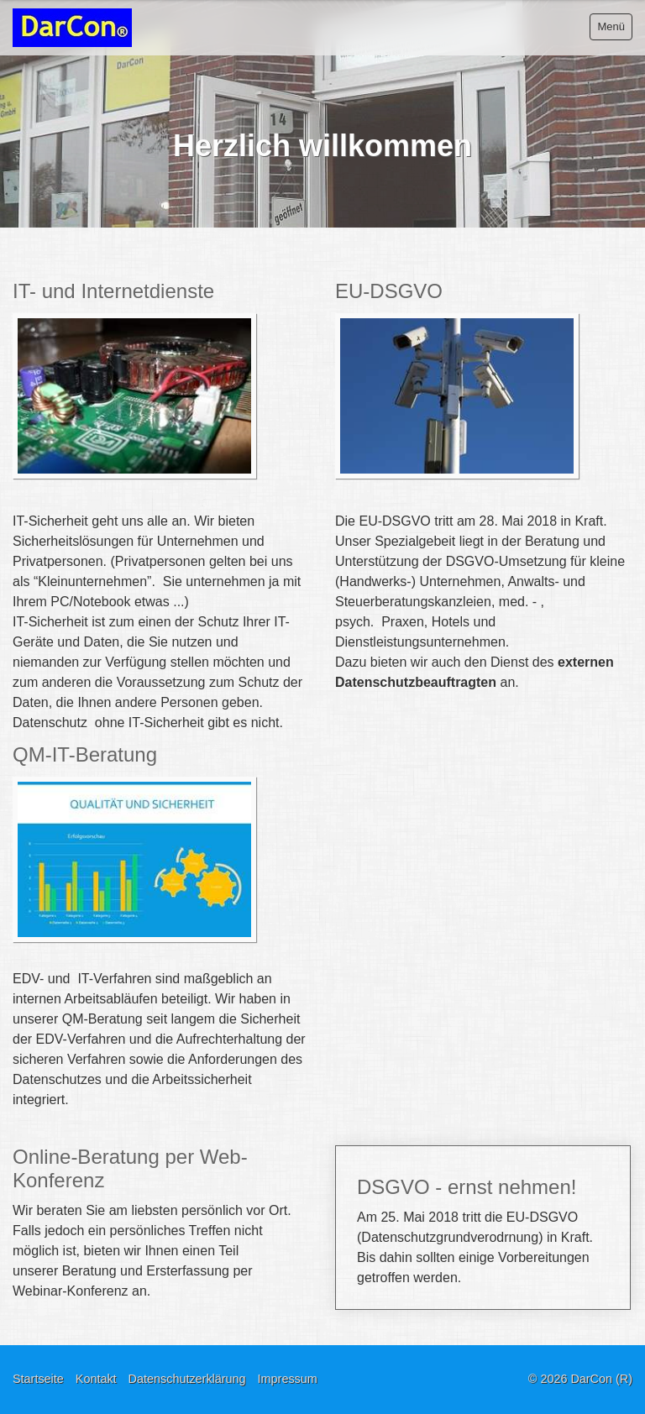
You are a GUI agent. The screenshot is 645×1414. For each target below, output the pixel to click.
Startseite (38, 1378)
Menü (611, 26)
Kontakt (96, 1378)
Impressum (287, 1378)
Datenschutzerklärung (187, 1378)
